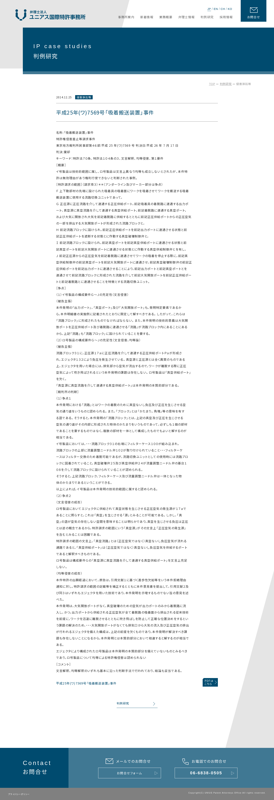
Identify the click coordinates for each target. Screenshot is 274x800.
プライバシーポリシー (19, 794)
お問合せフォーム (129, 773)
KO (230, 8)
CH (223, 8)
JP (209, 8)
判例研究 (226, 84)
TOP (212, 84)
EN (216, 8)
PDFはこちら (209, 682)
